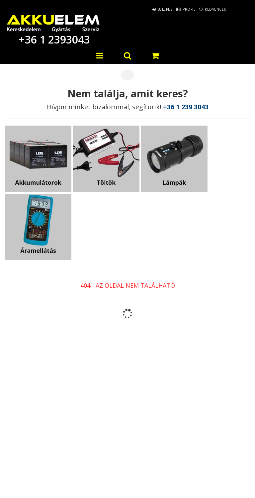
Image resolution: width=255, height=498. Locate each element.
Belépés (149, 9)
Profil (179, 9)
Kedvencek (212, 9)
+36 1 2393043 (53, 39)
